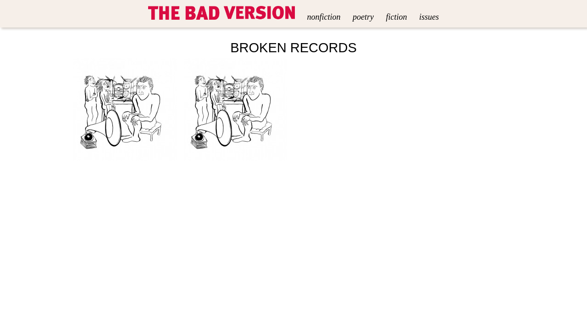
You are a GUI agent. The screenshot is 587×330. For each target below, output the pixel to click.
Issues (429, 17)
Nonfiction (324, 17)
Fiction (396, 17)
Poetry (363, 17)
